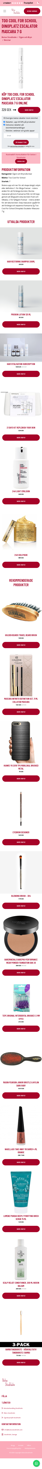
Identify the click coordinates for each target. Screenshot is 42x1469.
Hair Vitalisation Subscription (21, 364)
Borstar (7, 40)
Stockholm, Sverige (10, 1434)
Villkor (29, 1445)
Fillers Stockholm (9, 1413)
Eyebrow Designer (21, 832)
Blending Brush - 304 (21, 895)
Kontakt (20, 1445)
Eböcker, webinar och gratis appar (20, 130)
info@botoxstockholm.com (13, 1430)
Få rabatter (21, 142)
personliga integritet (17, 146)
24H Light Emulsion (21, 491)
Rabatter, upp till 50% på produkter (20, 122)
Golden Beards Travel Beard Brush (21, 635)
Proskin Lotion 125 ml (21, 314)
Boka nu (21, 161)
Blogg (13, 1445)
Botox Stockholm (9, 37)
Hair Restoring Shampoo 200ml (21, 261)
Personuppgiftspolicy (14, 1448)
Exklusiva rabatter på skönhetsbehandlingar (15, 126)
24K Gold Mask (21, 554)
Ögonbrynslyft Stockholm (12, 1418)
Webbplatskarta (30, 1448)
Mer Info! (29, 110)
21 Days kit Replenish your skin (21, 427)
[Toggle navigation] (5, 11)
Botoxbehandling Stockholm (13, 1408)
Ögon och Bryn (25, 37)
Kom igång (32, 11)
